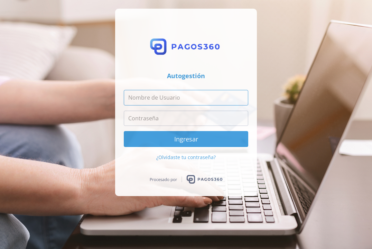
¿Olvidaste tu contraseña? (186, 157)
